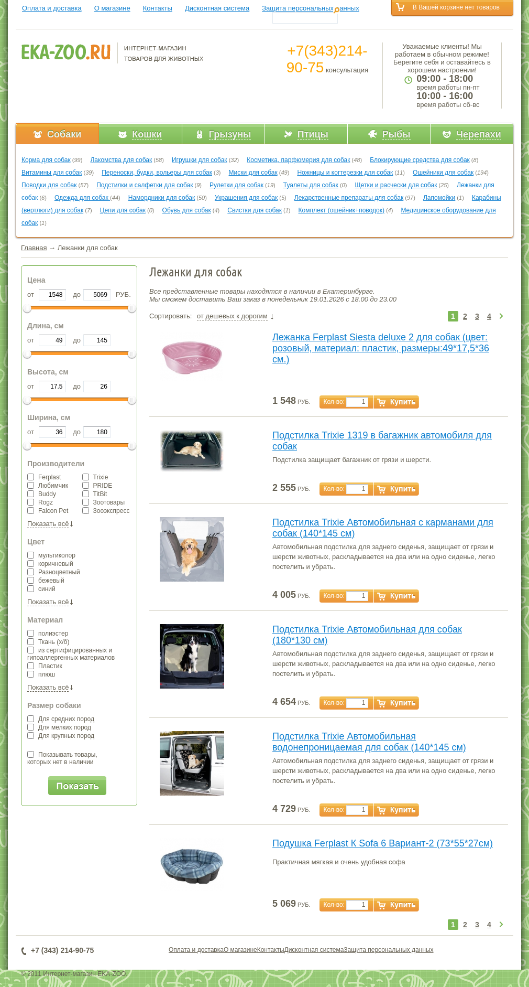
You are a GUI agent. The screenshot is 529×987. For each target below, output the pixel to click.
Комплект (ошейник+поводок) (341, 210)
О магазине (112, 8)
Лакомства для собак (121, 160)
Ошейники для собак (443, 172)
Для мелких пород (59, 727)
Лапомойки (439, 197)
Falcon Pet (47, 510)
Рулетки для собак (236, 185)
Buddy (41, 494)
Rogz (40, 502)
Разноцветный (53, 572)
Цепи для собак (123, 210)
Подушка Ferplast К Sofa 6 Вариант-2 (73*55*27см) (382, 843)
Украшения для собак (246, 197)
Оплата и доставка (52, 8)
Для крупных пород (60, 735)
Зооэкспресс (106, 510)
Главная (34, 248)
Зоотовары (103, 502)
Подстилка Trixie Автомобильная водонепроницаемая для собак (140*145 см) (369, 742)
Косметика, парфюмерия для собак (298, 160)
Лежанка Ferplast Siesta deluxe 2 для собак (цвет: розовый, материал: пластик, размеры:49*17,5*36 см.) (380, 348)
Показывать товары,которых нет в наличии (62, 758)
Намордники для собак (161, 197)
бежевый (45, 580)
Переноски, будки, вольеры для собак (157, 172)
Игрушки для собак (199, 160)
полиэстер (47, 633)
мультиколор (51, 555)
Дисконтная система (217, 8)
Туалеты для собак (310, 185)
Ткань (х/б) (48, 642)
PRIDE (97, 485)
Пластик (44, 666)
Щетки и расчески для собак (396, 185)
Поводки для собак (48, 185)
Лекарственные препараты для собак (348, 197)
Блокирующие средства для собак (420, 160)
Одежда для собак (82, 197)
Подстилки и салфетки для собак (144, 185)
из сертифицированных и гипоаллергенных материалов (71, 654)
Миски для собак (253, 172)
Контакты (157, 8)
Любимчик (47, 485)
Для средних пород (60, 719)
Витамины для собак (51, 172)
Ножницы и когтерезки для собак (345, 172)
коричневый (50, 563)
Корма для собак (46, 160)
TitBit (94, 494)
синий (41, 589)
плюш (41, 674)
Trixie (95, 477)
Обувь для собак (186, 210)
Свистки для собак (254, 210)
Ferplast (44, 477)
